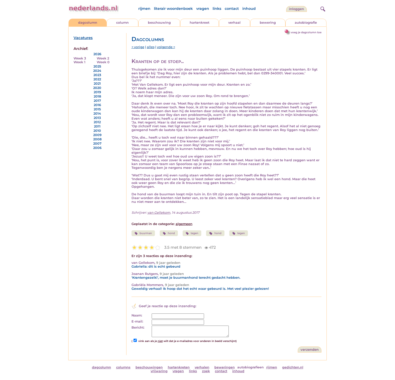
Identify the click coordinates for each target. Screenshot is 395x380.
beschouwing (159, 22)
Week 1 (79, 62)
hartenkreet (199, 22)
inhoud (249, 8)
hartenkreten (179, 367)
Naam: (136, 315)
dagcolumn (87, 22)
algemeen (184, 224)
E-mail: (137, 321)
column (122, 22)
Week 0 (103, 62)
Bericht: (137, 327)
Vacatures (83, 38)
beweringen (224, 367)
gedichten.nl (292, 367)
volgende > (166, 47)
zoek (206, 371)
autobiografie (306, 22)
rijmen (144, 8)
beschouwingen (149, 367)
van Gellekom (158, 212)
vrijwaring (159, 371)
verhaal (234, 22)
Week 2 (103, 58)
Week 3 (80, 58)
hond (169, 233)
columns (123, 367)
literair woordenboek (173, 8)
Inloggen (296, 9)
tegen (192, 233)
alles (150, 47)
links (217, 8)
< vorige (137, 47)
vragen (202, 8)
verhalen (202, 367)
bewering (268, 22)
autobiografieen (250, 367)
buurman (143, 233)
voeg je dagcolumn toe (306, 32)
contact (232, 8)
